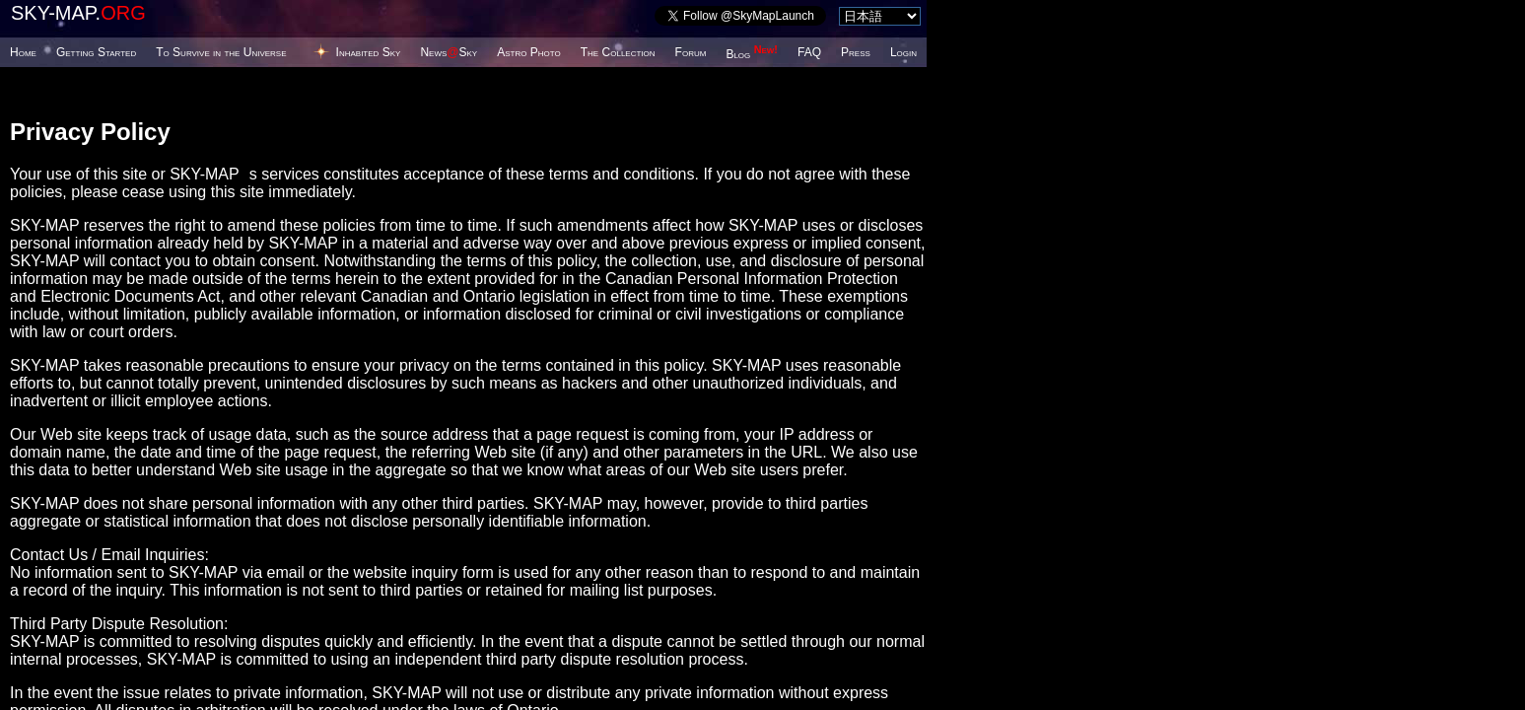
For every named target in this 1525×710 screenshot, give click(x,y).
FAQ (809, 52)
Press (855, 52)
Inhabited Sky (368, 52)
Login (903, 52)
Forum (691, 52)
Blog (752, 54)
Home (23, 52)
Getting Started (96, 52)
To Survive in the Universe (221, 52)
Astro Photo (529, 52)
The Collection (618, 52)
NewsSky (448, 52)
